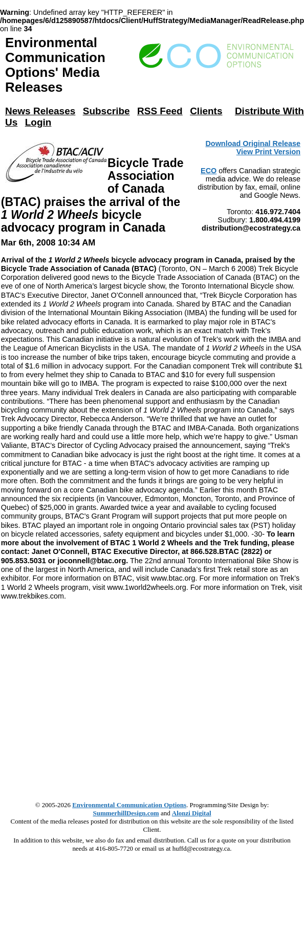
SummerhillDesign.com (126, 813)
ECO (208, 171)
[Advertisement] (96, 697)
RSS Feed (160, 111)
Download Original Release (252, 143)
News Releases (40, 111)
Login (38, 122)
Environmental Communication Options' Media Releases (55, 64)
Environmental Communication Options (129, 805)
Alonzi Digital (191, 813)
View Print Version (268, 152)
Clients (206, 111)
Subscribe (106, 111)
